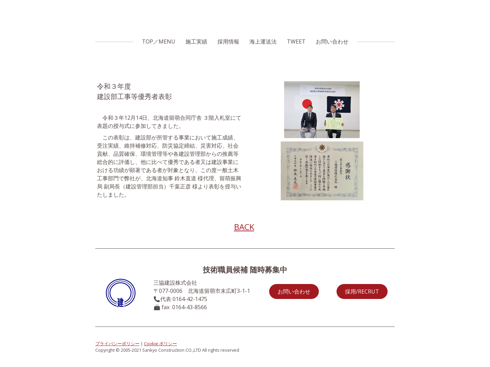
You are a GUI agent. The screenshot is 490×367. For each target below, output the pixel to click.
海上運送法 (263, 41)
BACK (244, 226)
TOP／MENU (158, 41)
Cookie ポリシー (160, 343)
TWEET (296, 41)
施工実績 (196, 41)
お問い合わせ (332, 41)
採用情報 (228, 41)
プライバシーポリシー (117, 343)
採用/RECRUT (362, 291)
